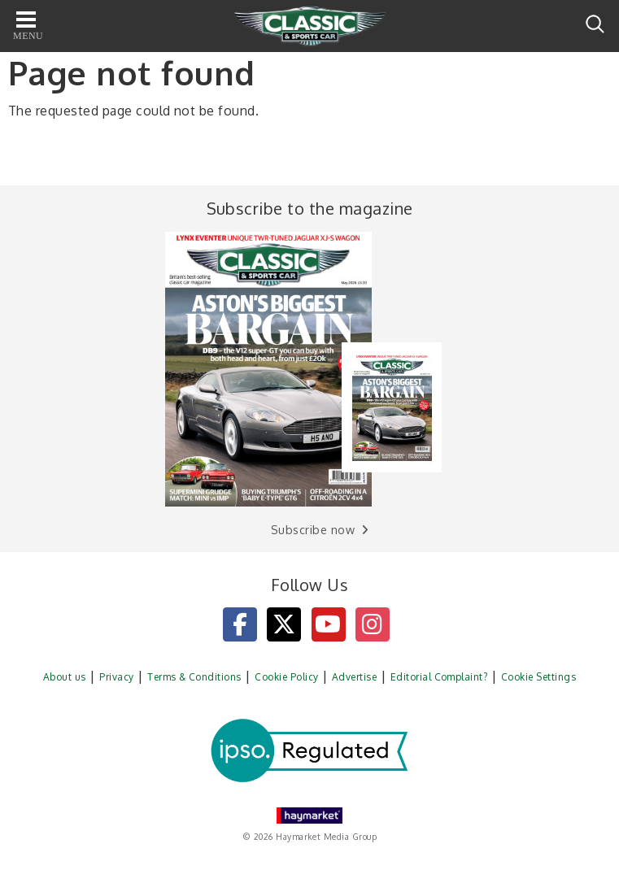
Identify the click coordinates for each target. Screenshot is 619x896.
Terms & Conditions (194, 677)
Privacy (116, 677)
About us (64, 677)
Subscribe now (313, 530)
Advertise (354, 677)
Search (595, 24)
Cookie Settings (538, 677)
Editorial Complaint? (439, 677)
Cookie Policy (286, 677)
